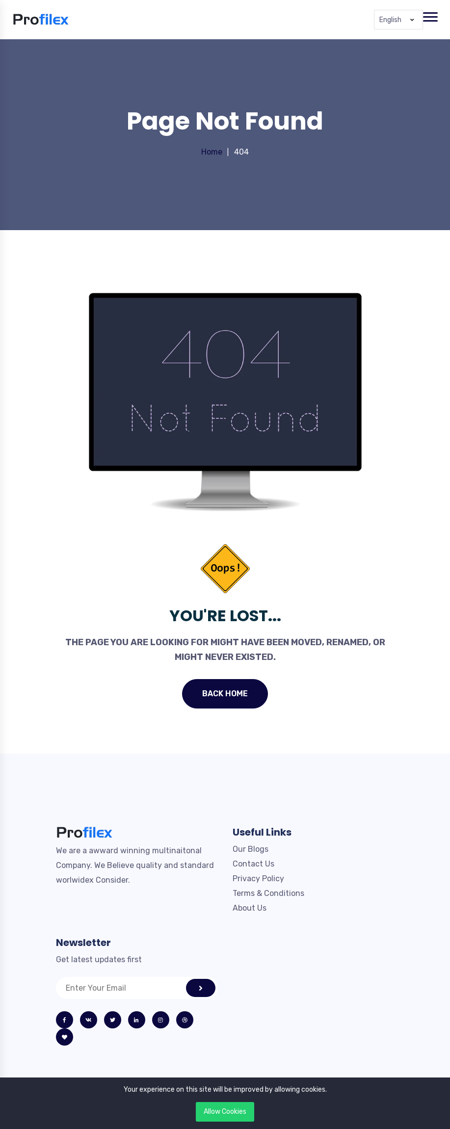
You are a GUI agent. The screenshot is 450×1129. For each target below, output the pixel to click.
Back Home (225, 693)
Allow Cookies (225, 1111)
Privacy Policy (258, 878)
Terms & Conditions (268, 893)
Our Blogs (250, 849)
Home (211, 152)
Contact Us (253, 863)
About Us (249, 908)
